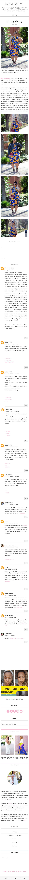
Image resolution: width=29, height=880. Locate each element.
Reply (26, 338)
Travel (14, 846)
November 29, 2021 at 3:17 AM (11, 504)
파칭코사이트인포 (9, 559)
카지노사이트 (8, 358)
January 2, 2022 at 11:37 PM (11, 569)
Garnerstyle (14, 4)
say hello (10, 803)
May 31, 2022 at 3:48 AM (10, 635)
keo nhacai (7, 581)
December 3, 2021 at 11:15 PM (11, 523)
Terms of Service (12, 871)
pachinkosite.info (10, 545)
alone (6, 521)
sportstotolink (9, 502)
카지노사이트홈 (8, 399)
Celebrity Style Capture (14, 835)
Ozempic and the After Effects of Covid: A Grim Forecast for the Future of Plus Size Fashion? (14, 758)
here (21, 811)
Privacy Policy (22, 871)
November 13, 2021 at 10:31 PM (12, 374)
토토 (6, 465)
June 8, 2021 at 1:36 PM (10, 270)
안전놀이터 (7, 435)
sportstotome (9, 593)
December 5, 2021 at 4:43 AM (11, 547)
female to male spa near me (16, 638)
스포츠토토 (7, 431)
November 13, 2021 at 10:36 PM (12, 476)
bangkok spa (8, 633)
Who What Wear (5, 78)
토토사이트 (7, 433)
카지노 (6, 401)
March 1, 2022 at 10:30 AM (10, 617)
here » (24, 820)
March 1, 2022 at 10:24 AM (10, 595)
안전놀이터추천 (8, 342)
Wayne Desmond (9, 268)
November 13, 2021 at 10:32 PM (12, 411)
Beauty (15, 832)
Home (4, 871)
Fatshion (14, 839)
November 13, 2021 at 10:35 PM (12, 447)
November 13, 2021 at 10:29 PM (12, 344)
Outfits (14, 842)
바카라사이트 (8, 360)
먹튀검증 (7, 493)
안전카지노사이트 (9, 362)
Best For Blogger (22, 878)
